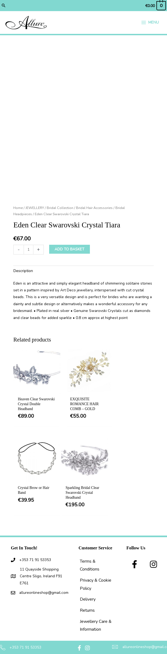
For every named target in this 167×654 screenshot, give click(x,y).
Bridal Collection (60, 209)
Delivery (88, 592)
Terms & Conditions (89, 558)
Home (18, 209)
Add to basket (69, 250)
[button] (3, 5)
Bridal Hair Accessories (94, 209)
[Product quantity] (28, 251)
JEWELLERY (35, 209)
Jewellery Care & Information (96, 619)
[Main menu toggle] (150, 23)
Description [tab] (23, 271)
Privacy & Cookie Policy (95, 578)
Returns (87, 604)
